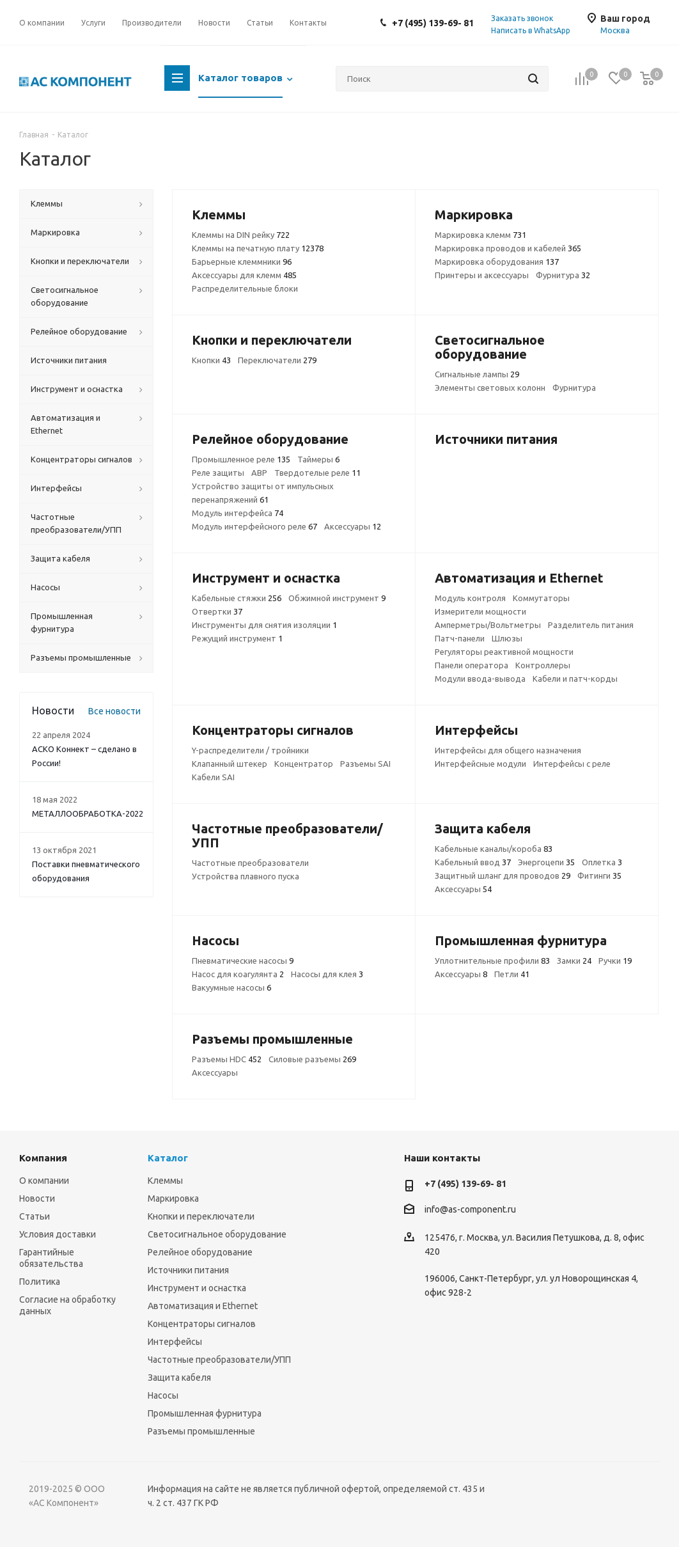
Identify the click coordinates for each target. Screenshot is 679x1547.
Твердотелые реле (317, 472)
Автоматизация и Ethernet (203, 1306)
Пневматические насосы (242, 960)
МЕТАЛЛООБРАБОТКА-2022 (87, 813)
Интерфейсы (175, 1342)
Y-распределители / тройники (250, 750)
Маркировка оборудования (497, 261)
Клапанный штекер (229, 763)
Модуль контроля (470, 597)
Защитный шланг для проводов (502, 875)
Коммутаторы (541, 597)
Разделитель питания (591, 624)
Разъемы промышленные (201, 1431)
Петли (511, 974)
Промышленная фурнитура (204, 1413)
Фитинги (599, 875)
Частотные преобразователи (250, 862)
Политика (39, 1281)
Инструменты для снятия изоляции (264, 624)
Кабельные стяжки (236, 597)
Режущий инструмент (237, 638)
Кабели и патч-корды (575, 678)
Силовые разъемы (312, 1059)
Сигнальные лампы (477, 374)
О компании (44, 1180)
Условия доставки (57, 1234)
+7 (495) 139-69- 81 (433, 23)
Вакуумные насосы (231, 987)
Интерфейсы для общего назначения (508, 750)
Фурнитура (563, 275)
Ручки (615, 960)
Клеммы (165, 1180)
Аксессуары (352, 526)
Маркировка (173, 1198)
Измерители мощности (480, 611)
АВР (259, 472)
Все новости (114, 711)
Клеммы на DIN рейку (241, 234)
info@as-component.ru (470, 1209)
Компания (43, 1157)
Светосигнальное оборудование (217, 1234)
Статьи (34, 1216)
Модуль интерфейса (237, 512)
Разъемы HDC (226, 1059)
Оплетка (602, 862)
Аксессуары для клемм (244, 275)
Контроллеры (542, 665)
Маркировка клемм (480, 234)
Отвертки (217, 611)
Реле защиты (218, 472)
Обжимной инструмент (337, 597)
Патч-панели (460, 638)
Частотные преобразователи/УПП (219, 1360)
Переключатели (277, 360)
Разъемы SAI (365, 763)
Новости (37, 1198)
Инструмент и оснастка (197, 1288)
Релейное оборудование (200, 1252)
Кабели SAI (213, 777)
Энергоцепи (546, 862)
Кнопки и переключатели (201, 1216)
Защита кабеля (179, 1377)
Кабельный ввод (473, 862)
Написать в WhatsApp (530, 30)
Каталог (168, 1157)
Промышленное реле (241, 459)
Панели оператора (471, 665)
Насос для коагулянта (238, 974)
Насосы (163, 1395)
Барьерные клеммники (242, 261)
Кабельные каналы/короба (493, 848)
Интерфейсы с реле (572, 763)
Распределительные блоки (245, 288)
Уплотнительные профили (492, 960)
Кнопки (211, 360)
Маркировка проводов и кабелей (508, 248)
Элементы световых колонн (490, 387)
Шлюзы (507, 638)
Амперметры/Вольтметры (488, 624)
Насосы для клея (327, 974)
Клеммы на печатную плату (258, 248)
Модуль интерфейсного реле (254, 526)
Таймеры (318, 459)
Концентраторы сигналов (202, 1324)
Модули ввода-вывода (480, 678)
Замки (574, 960)
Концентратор (303, 763)
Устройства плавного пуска (245, 876)
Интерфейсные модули (480, 763)
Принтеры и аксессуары (482, 275)
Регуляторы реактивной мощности (504, 651)
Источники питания (188, 1270)
